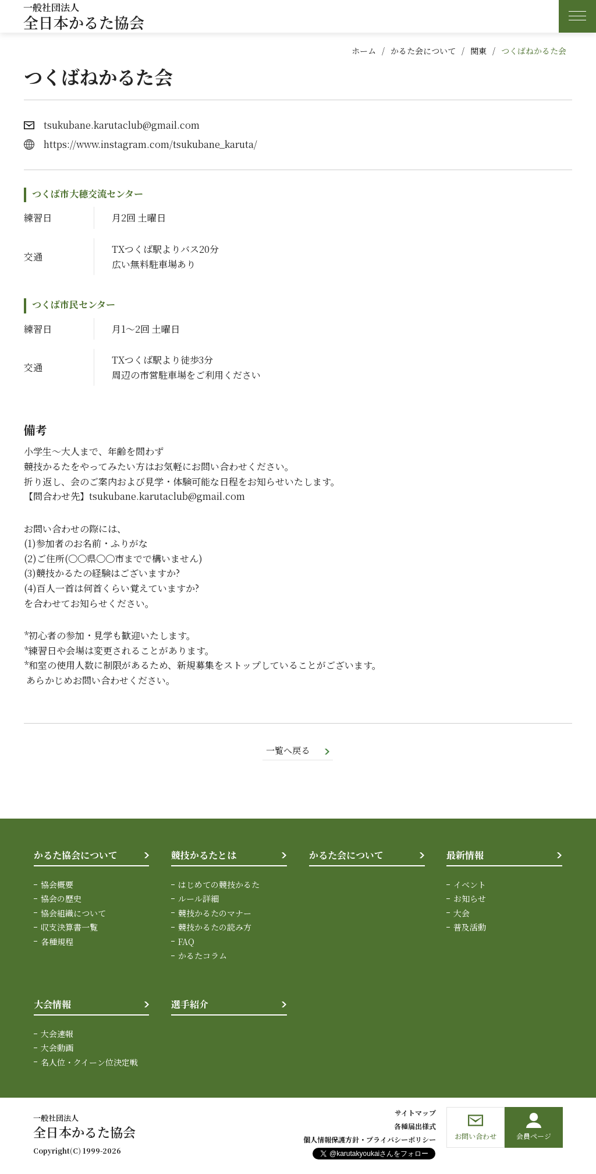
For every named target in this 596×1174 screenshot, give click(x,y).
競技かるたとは (203, 856)
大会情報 (52, 1005)
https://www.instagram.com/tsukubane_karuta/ (150, 144)
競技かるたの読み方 (214, 928)
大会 (461, 913)
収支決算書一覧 (69, 928)
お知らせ (469, 899)
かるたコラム (202, 956)
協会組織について (73, 913)
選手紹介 (189, 1005)
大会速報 (57, 1034)
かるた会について (423, 51)
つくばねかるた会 (533, 51)
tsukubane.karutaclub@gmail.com (122, 125)
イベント (469, 885)
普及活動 (469, 928)
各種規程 (57, 942)
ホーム (364, 51)
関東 (478, 51)
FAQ (186, 942)
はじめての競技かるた (219, 885)
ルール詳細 (198, 899)
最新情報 (465, 856)
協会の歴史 (61, 899)
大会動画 (57, 1049)
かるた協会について (76, 856)
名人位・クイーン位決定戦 (89, 1063)
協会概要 (57, 885)
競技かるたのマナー (214, 913)
